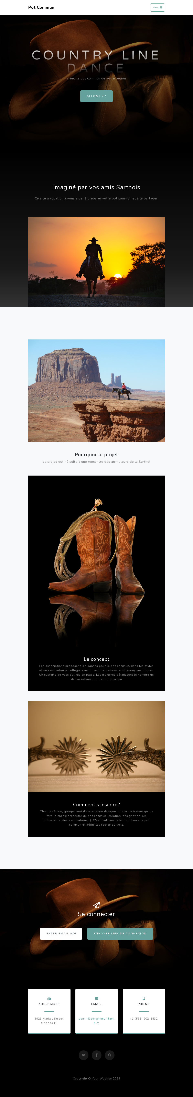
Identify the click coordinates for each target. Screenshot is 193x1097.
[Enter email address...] (61, 934)
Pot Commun (41, 7)
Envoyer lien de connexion (120, 933)
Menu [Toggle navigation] (157, 8)
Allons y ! (96, 96)
